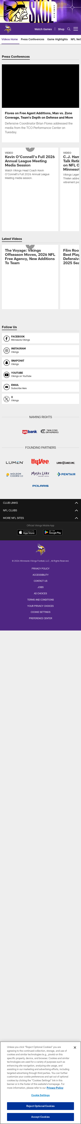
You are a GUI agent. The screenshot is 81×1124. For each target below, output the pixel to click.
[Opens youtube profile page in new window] (40, 379)
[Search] (68, 29)
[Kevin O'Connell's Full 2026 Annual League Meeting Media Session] (30, 170)
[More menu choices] (75, 28)
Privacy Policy (41, 573)
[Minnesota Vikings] (41, 554)
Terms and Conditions (40, 604)
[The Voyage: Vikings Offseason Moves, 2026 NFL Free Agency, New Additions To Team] (30, 261)
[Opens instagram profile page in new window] (40, 355)
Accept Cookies (40, 1116)
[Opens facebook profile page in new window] (40, 343)
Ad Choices (40, 598)
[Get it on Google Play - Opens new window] (53, 538)
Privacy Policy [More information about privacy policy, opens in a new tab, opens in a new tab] (55, 1087)
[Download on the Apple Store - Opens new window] (26, 537)
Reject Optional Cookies (40, 1105)
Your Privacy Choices (40, 610)
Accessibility (41, 579)
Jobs (41, 591)
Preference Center (40, 622)
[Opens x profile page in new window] (40, 403)
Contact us (40, 585)
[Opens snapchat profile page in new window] (40, 367)
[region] (40, 1082)
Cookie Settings (40, 616)
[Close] (75, 1047)
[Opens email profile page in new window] (40, 391)
